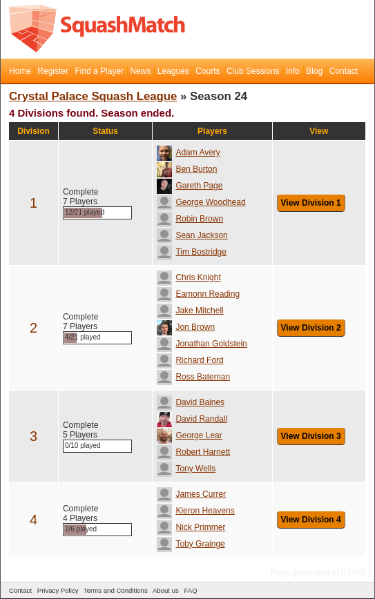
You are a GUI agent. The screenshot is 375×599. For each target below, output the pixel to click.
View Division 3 (311, 436)
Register (52, 71)
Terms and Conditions (116, 590)
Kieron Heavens (195, 510)
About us (166, 590)
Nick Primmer (191, 527)
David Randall (192, 419)
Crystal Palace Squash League (93, 96)
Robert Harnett (193, 452)
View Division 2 (311, 328)
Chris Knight (188, 277)
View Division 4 (311, 519)
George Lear (189, 435)
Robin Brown (190, 219)
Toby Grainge (190, 544)
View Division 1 (311, 203)
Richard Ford (190, 360)
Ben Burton (187, 169)
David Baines (190, 402)
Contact (343, 71)
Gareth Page (189, 185)
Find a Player (99, 71)
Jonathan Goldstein (202, 343)
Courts (207, 71)
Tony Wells (186, 468)
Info (293, 71)
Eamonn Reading (198, 294)
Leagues (173, 71)
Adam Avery (188, 152)
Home (20, 71)
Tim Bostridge (192, 252)
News (140, 71)
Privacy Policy (58, 590)
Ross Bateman (193, 377)
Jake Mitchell (190, 310)
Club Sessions (253, 71)
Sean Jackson (192, 235)
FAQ (190, 590)
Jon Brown (186, 327)
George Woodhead (201, 202)
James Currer (191, 494)
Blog (314, 71)
